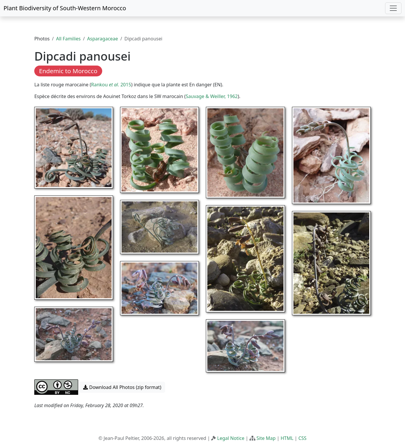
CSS (302, 438)
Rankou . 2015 (111, 84)
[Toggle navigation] (393, 8)
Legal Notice (231, 438)
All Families (68, 38)
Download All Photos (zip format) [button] (122, 387)
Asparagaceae (102, 38)
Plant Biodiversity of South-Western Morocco (65, 8)
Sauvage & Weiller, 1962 (212, 96)
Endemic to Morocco (68, 71)
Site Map (266, 438)
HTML (287, 438)
